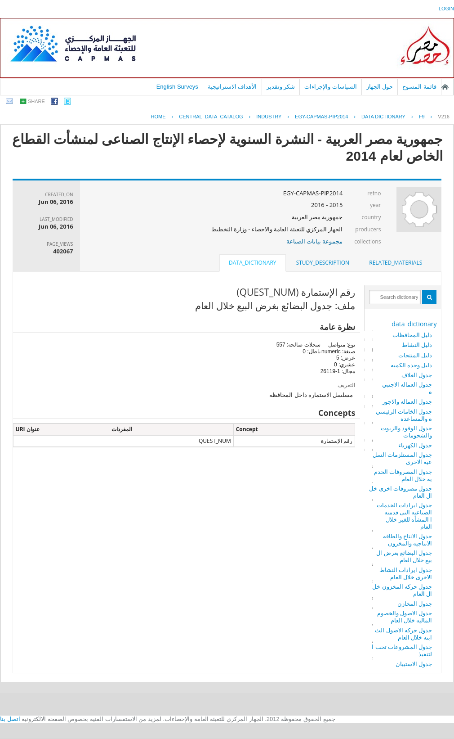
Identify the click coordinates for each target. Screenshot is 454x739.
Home (158, 116)
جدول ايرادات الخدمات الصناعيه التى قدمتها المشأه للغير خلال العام (404, 515)
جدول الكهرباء (415, 445)
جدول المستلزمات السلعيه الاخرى (402, 458)
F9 (422, 116)
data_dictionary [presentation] (252, 262)
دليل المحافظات (412, 334)
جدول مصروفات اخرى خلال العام (400, 492)
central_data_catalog (211, 116)
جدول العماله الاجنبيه (407, 388)
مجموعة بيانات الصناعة (314, 241)
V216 (444, 116)
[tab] (396, 262)
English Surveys (177, 86)
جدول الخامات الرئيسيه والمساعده (404, 415)
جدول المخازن (414, 603)
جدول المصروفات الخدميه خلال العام (403, 475)
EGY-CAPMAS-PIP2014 (321, 116)
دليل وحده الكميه (411, 365)
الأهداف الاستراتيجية (232, 86)
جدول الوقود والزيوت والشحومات (406, 431)
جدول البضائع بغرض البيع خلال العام (404, 556)
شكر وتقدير (281, 86)
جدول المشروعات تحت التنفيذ (402, 650)
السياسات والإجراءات (330, 86)
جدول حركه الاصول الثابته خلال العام (403, 633)
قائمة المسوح (419, 86)
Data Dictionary (383, 116)
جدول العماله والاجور (407, 401)
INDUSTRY (268, 116)
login (446, 8)
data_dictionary (414, 324)
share (36, 101)
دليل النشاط (417, 344)
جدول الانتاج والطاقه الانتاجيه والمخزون (407, 539)
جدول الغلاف (416, 375)
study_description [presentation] (322, 262)
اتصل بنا (10, 719)
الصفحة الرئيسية (445, 86)
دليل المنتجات (415, 355)
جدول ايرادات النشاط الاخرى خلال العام (405, 573)
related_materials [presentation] (395, 262)
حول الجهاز (379, 86)
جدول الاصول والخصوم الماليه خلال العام (404, 616)
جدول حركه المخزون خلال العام (402, 590)
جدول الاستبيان (414, 663)
